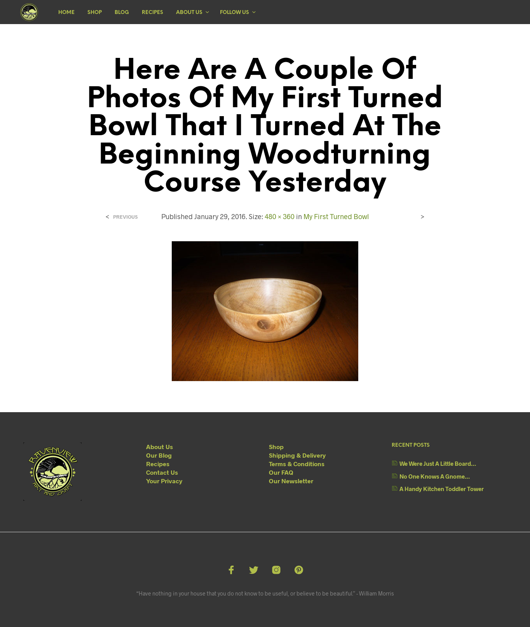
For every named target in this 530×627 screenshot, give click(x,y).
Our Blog (159, 455)
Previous (125, 216)
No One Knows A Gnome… (434, 476)
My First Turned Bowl (336, 216)
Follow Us (234, 12)
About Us (189, 12)
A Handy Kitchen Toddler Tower (441, 488)
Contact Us (162, 472)
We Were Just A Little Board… (437, 463)
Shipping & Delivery (297, 455)
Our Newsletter (291, 480)
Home (66, 12)
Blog (122, 12)
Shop (94, 12)
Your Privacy (164, 480)
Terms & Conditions (296, 463)
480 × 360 (280, 216)
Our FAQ (281, 472)
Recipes (152, 12)
